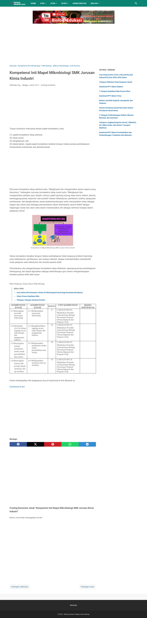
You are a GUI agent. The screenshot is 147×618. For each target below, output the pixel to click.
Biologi (94, 3)
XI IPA (53, 3)
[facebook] (18, 444)
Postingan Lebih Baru (19, 587)
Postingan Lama (87, 587)
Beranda (73, 605)
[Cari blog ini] (136, 3)
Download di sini (17, 386)
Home (33, 3)
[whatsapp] (70, 444)
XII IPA (64, 3)
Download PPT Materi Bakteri (111, 87)
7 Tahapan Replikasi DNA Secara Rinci (114, 91)
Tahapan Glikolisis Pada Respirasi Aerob (115, 82)
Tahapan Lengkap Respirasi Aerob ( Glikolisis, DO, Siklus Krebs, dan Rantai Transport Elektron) (117, 125)
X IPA (42, 3)
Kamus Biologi (79, 3)
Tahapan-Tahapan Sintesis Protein (31, 300)
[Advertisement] (74, 43)
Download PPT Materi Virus (110, 96)
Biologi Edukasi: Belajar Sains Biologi (76, 614)
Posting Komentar (48, 85)
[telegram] (87, 444)
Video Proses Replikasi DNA (28, 296)
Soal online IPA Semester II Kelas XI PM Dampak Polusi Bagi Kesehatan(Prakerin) (50, 293)
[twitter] (35, 444)
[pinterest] (52, 444)
